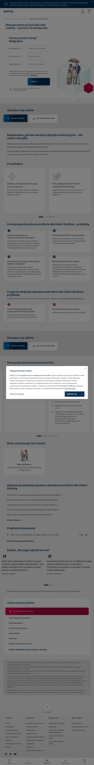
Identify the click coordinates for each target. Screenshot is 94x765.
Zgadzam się (72, 394)
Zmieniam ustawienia (17, 394)
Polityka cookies (70, 388)
